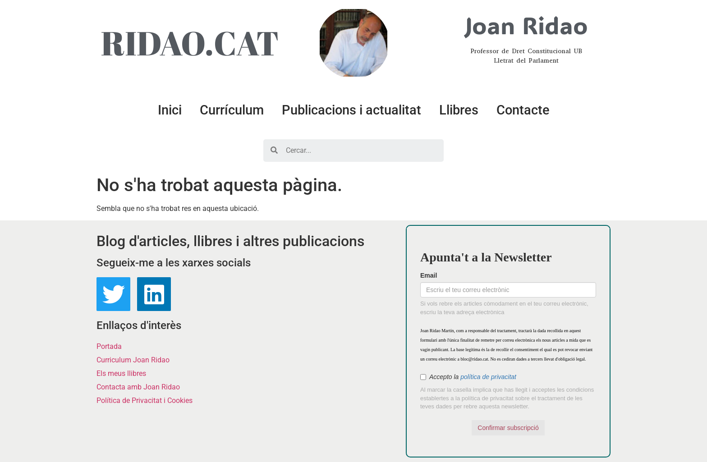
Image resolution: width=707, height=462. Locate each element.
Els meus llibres (121, 373)
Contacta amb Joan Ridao (138, 387)
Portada (109, 346)
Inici (170, 110)
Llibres (458, 110)
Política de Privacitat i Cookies (144, 400)
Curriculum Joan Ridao (133, 360)
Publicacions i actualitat (351, 110)
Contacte (523, 110)
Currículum (232, 110)
